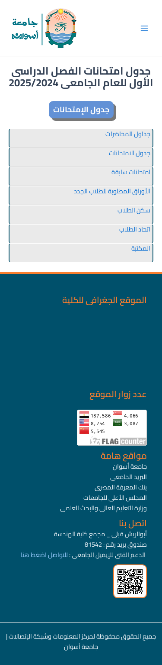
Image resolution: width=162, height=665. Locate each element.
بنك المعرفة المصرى (121, 487)
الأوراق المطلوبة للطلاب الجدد (112, 191)
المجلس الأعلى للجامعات (115, 497)
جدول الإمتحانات (81, 109)
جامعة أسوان (130, 466)
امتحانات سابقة (130, 172)
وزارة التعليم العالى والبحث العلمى (103, 508)
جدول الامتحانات (129, 153)
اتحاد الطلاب (134, 229)
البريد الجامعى (128, 476)
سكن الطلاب (134, 210)
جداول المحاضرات (127, 134)
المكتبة (140, 248)
